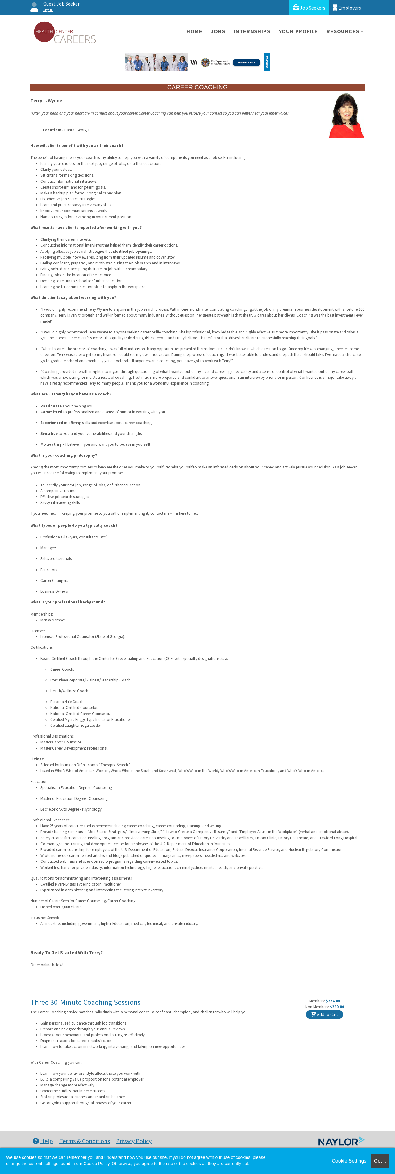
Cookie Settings (349, 1161)
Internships (252, 31)
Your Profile (298, 31)
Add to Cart (324, 1014)
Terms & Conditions (84, 1141)
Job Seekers (309, 7)
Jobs (218, 31)
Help (43, 1141)
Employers (347, 7)
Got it (380, 1161)
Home (194, 31)
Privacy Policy (134, 1141)
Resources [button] (342, 31)
